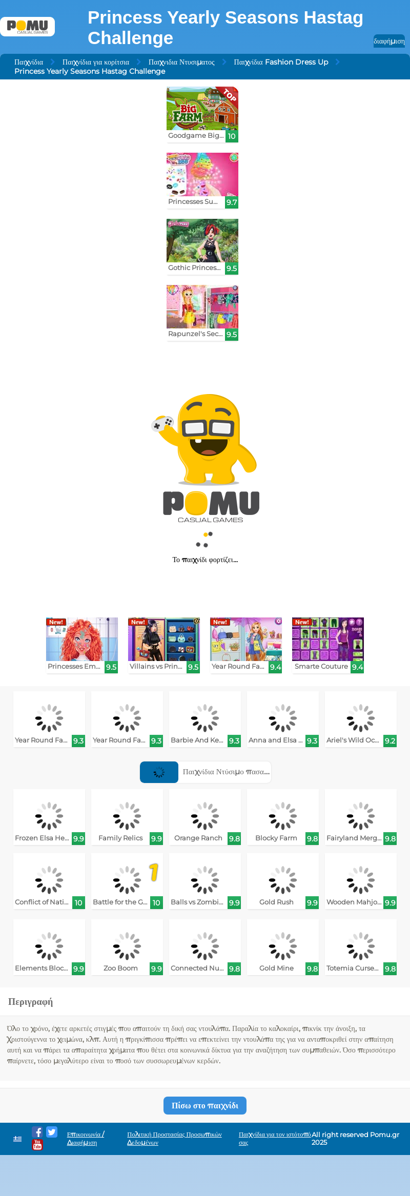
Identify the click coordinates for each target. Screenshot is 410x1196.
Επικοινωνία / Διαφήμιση (86, 1138)
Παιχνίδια (28, 62)
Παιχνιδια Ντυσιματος (182, 62)
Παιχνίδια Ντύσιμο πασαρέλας (211, 771)
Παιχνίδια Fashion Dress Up (281, 62)
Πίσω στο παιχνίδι (205, 1105)
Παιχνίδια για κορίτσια (96, 62)
